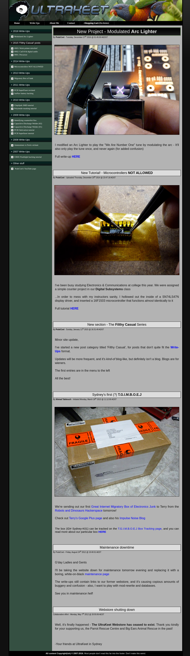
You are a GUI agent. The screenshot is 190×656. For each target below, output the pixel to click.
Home (17, 23)
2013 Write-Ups (21, 73)
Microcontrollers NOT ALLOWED (26, 66)
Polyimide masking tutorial (23, 108)
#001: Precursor (18, 55)
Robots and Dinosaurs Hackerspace (78, 510)
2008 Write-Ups (21, 139)
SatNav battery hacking (21, 93)
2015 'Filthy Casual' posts (26, 42)
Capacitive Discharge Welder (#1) (26, 127)
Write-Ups (35, 23)
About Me (54, 23)
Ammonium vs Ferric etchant (24, 145)
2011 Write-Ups (21, 84)
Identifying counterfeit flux (23, 120)
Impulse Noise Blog (132, 518)
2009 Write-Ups (21, 115)
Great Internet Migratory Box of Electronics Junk (123, 506)
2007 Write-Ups (21, 151)
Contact (71, 23)
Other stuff (18, 163)
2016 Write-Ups (21, 31)
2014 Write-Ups (21, 61)
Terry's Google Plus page (85, 518)
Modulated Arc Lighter (21, 36)
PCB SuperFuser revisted (22, 90)
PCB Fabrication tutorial (22, 130)
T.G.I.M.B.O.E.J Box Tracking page (140, 528)
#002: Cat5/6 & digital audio (24, 51)
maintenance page (97, 574)
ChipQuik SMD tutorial (22, 105)
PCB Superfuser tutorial (22, 133)
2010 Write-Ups (21, 100)
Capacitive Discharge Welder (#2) (26, 123)
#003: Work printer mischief (23, 48)
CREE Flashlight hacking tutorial (26, 157)
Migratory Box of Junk (21, 78)
